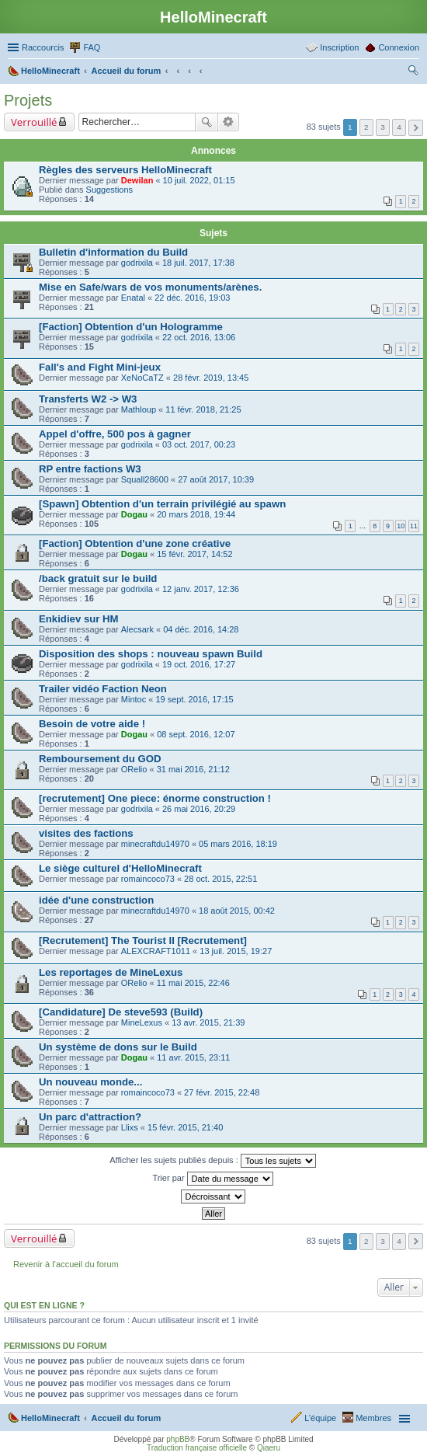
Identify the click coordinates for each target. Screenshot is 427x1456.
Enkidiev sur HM (79, 619)
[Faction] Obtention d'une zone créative (135, 543)
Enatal (133, 297)
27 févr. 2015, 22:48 (221, 1092)
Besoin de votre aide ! (92, 724)
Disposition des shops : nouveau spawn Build (150, 654)
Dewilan (137, 180)
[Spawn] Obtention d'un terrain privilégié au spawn (162, 504)
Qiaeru (268, 1448)
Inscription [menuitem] (339, 47)
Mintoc (133, 699)
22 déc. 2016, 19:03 (192, 297)
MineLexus (141, 1022)
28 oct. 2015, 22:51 (220, 878)
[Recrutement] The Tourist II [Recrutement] (143, 940)
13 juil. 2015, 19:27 (236, 951)
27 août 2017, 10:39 (216, 479)
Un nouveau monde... (90, 1082)
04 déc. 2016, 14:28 (200, 629)
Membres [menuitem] (373, 1418)
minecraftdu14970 (155, 843)
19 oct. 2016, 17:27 (198, 664)
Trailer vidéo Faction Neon (103, 689)
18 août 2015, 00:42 (237, 910)
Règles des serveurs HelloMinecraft (125, 170)
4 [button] (399, 127)
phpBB (177, 1439)
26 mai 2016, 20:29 (198, 808)
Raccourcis (43, 47)
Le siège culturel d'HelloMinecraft (120, 868)
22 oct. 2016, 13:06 (198, 337)
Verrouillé (34, 122)
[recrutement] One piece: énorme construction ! (155, 798)
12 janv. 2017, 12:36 (200, 589)
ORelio (134, 769)
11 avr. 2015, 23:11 (193, 1057)
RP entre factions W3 (90, 469)
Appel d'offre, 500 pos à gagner (115, 434)
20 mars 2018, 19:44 (196, 514)
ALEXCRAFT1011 (155, 951)
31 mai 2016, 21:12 (193, 769)
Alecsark (137, 629)
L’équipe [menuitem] (320, 1418)
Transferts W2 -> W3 (88, 399)
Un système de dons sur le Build (118, 1047)
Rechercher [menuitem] (413, 72)
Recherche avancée (228, 122)
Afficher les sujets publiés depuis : (212, 1161)
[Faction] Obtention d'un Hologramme (131, 327)
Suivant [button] (415, 128)
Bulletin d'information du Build (113, 252)
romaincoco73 (148, 878)
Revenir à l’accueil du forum (66, 1264)
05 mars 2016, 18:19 (238, 843)
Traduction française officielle (197, 1448)
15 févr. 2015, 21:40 (185, 1127)
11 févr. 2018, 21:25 (203, 409)
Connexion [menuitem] (398, 47)
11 (414, 526)
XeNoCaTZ (142, 377)
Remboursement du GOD (100, 759)
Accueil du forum (126, 1418)
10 (400, 526)
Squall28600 (144, 479)
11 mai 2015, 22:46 (193, 983)
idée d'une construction (96, 900)
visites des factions (86, 833)
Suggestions (110, 189)
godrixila (137, 262)
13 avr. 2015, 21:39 (208, 1022)
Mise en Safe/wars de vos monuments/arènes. (150, 287)
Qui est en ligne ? (44, 1305)
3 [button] (382, 127)
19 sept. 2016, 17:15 (194, 699)
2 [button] (366, 127)
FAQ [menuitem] (91, 47)
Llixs (129, 1127)
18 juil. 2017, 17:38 (198, 262)
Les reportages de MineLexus (110, 972)
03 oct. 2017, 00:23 (198, 444)
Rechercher (206, 122)
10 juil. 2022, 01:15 (199, 180)
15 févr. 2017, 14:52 (194, 554)
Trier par (212, 1179)
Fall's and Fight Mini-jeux (100, 367)
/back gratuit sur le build (98, 578)
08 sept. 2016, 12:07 (195, 734)
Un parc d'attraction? (90, 1117)
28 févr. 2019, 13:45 (210, 377)
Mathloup (138, 409)
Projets (28, 100)
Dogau (134, 514)
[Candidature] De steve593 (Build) (121, 1012)
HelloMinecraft (50, 1418)
